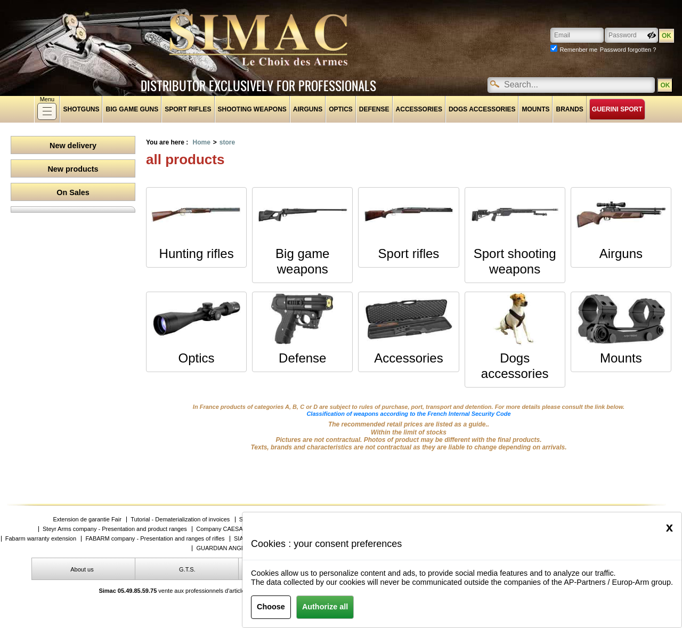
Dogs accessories (482, 109)
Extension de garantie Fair (87, 519)
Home (201, 142)
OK (665, 85)
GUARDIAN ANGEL (222, 548)
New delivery (73, 145)
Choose (271, 606)
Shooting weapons (252, 109)
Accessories (419, 109)
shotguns (81, 109)
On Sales (73, 192)
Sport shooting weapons (515, 261)
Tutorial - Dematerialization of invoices (180, 519)
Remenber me (578, 49)
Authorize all (325, 606)
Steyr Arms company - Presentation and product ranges (115, 529)
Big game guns (131, 109)
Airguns (307, 109)
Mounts (535, 109)
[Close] (669, 527)
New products (72, 169)
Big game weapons (302, 261)
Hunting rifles (196, 253)
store (227, 142)
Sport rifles (188, 109)
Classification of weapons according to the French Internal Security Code (408, 413)
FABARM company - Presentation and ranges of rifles (154, 539)
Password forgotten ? (628, 49)
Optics (341, 109)
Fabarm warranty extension (40, 539)
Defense (374, 109)
